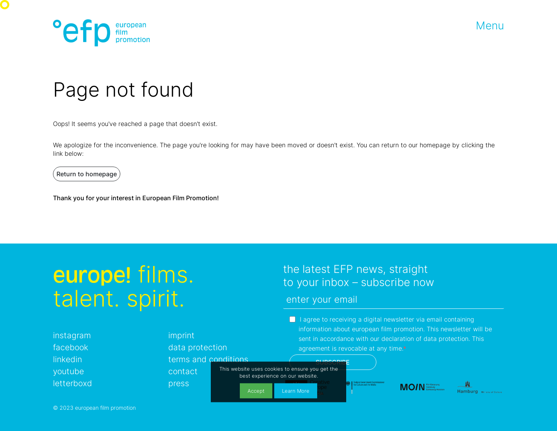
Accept (256, 391)
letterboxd (72, 383)
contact (183, 371)
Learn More (295, 391)
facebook (70, 347)
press (178, 383)
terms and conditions (208, 359)
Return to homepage (86, 174)
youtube (68, 371)
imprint (181, 335)
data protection (197, 347)
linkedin (67, 359)
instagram (72, 335)
